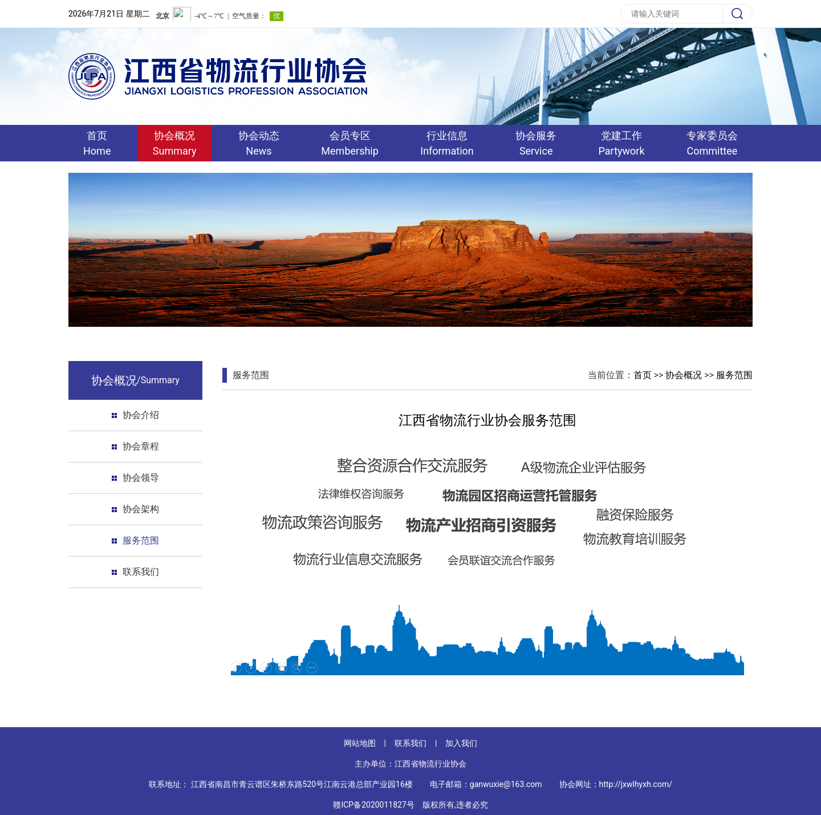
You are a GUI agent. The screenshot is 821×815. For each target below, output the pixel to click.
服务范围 (141, 540)
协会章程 (141, 446)
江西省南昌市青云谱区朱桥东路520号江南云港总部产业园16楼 (302, 784)
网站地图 (360, 743)
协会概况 (683, 375)
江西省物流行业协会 (430, 763)
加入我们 (461, 743)
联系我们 (141, 571)
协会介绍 (141, 414)
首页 (642, 375)
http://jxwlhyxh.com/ (635, 784)
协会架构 (141, 509)
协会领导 (141, 477)
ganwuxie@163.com (506, 784)
